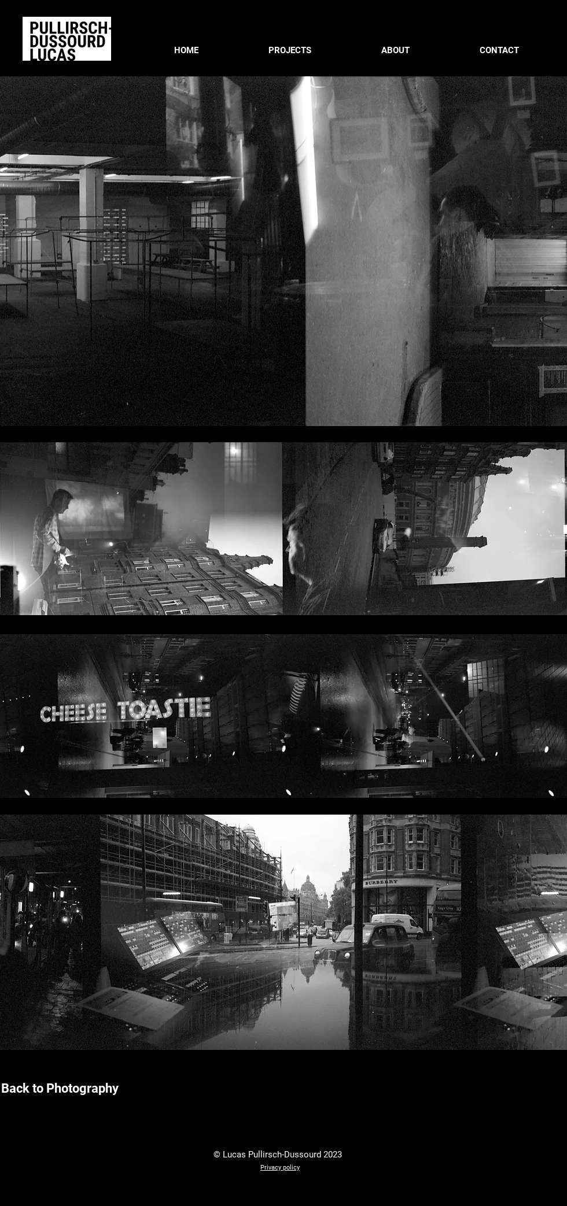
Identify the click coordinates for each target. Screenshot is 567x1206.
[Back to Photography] (59, 1088)
